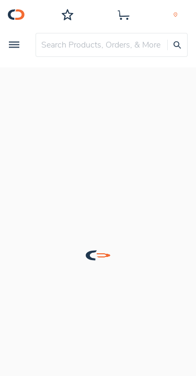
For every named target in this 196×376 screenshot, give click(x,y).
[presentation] (177, 45)
